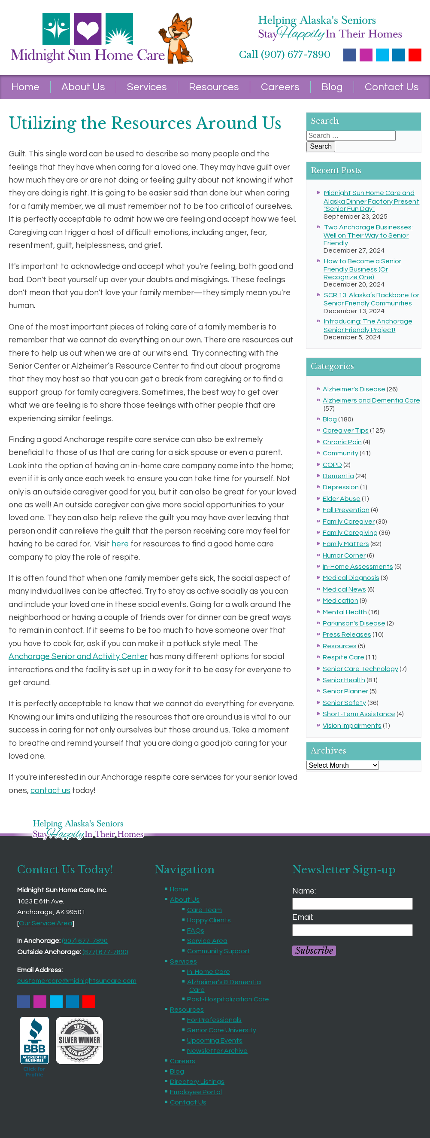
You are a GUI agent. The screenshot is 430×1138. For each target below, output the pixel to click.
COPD (332, 464)
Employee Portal (196, 1092)
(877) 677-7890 (105, 952)
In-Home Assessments (358, 566)
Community (340, 453)
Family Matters (346, 543)
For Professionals (214, 1019)
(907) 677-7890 (85, 940)
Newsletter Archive (217, 1050)
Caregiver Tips (346, 430)
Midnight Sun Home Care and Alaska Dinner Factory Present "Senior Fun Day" (371, 200)
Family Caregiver (349, 521)
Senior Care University (221, 1030)
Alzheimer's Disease (354, 389)
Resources (214, 87)
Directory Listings (197, 1081)
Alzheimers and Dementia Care (371, 400)
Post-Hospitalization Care (228, 999)
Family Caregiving (350, 532)
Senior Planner (345, 691)
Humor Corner (344, 555)
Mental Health (345, 612)
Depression (341, 487)
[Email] (352, 930)
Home (25, 87)
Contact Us (392, 87)
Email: (302, 917)
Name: (304, 891)
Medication (340, 600)
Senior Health (344, 680)
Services (147, 87)
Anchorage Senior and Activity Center (78, 656)
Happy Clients (209, 920)
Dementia (338, 476)
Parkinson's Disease (354, 623)
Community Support (218, 951)
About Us (83, 87)
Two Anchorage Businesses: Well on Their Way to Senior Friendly (368, 235)
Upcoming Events (214, 1040)
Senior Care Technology (360, 668)
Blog (332, 87)
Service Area (207, 940)
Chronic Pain (342, 442)
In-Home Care (208, 971)
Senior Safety (344, 702)
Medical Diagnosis (351, 577)
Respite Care (343, 657)
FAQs (195, 930)
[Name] (352, 904)
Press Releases (347, 634)
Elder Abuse (341, 498)
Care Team (204, 909)
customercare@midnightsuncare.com (76, 980)
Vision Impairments (352, 725)
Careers (280, 87)
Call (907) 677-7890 (284, 55)
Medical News (344, 589)
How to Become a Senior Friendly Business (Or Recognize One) (362, 269)
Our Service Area (45, 923)
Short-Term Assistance (359, 714)
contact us (50, 790)
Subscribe (314, 951)
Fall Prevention (346, 509)
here (120, 544)
